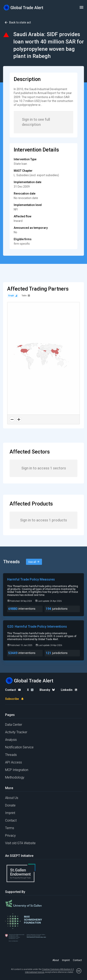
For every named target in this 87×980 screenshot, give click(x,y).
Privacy (10, 835)
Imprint (10, 813)
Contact (11, 820)
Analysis (11, 740)
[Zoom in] (18, 419)
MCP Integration (16, 770)
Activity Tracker (16, 732)
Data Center (13, 725)
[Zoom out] (12, 419)
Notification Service (19, 747)
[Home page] (23, 7)
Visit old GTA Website (20, 843)
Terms (9, 828)
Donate (10, 805)
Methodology (14, 777)
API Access (13, 762)
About (55, 960)
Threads (11, 755)
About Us (11, 798)
